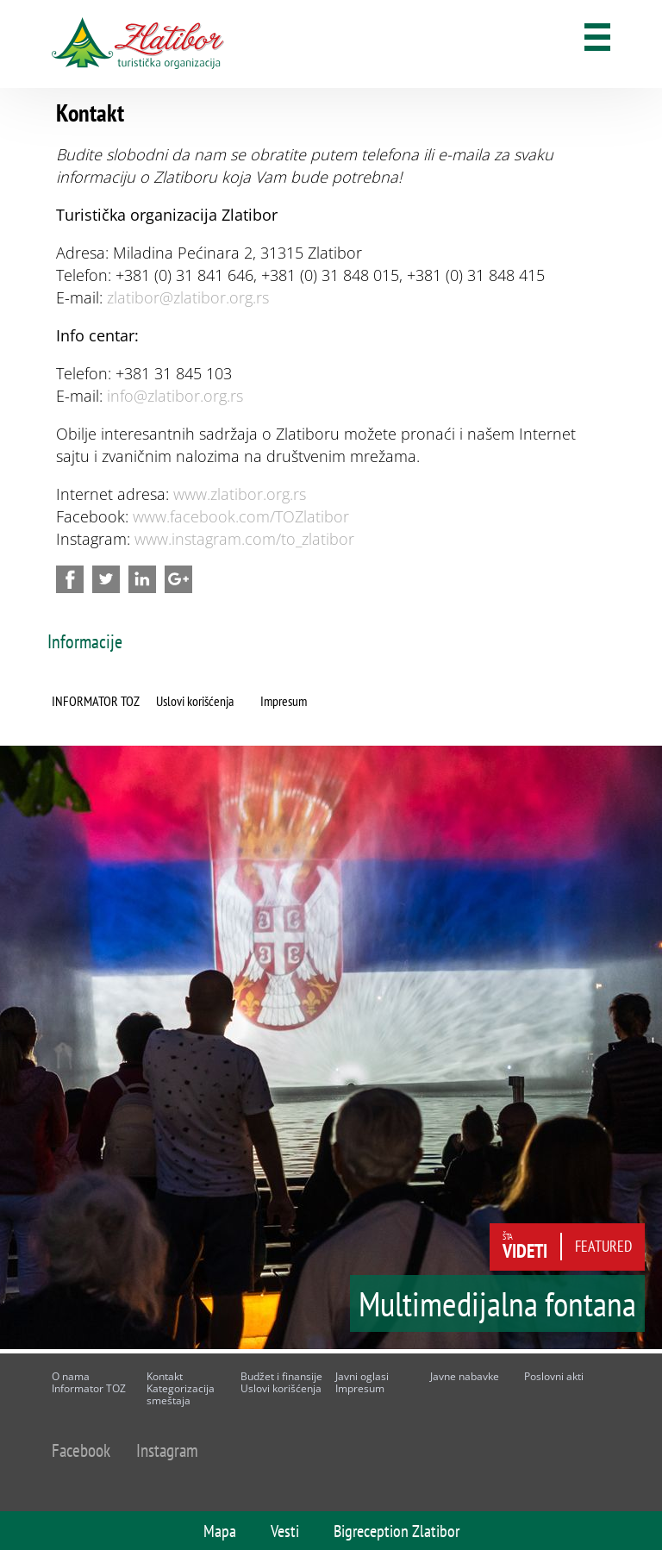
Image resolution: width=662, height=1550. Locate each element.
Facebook (81, 1450)
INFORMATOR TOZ (96, 700)
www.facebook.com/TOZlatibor (241, 516)
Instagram (167, 1450)
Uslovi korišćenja (195, 700)
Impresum (283, 700)
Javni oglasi (362, 1376)
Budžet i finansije (281, 1376)
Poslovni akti (554, 1376)
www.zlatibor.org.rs (239, 494)
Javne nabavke (464, 1376)
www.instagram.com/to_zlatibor (244, 538)
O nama (71, 1376)
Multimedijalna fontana (497, 1309)
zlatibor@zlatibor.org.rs (188, 297)
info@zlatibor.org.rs (175, 395)
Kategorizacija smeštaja (181, 1394)
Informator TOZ (89, 1388)
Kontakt (165, 1376)
